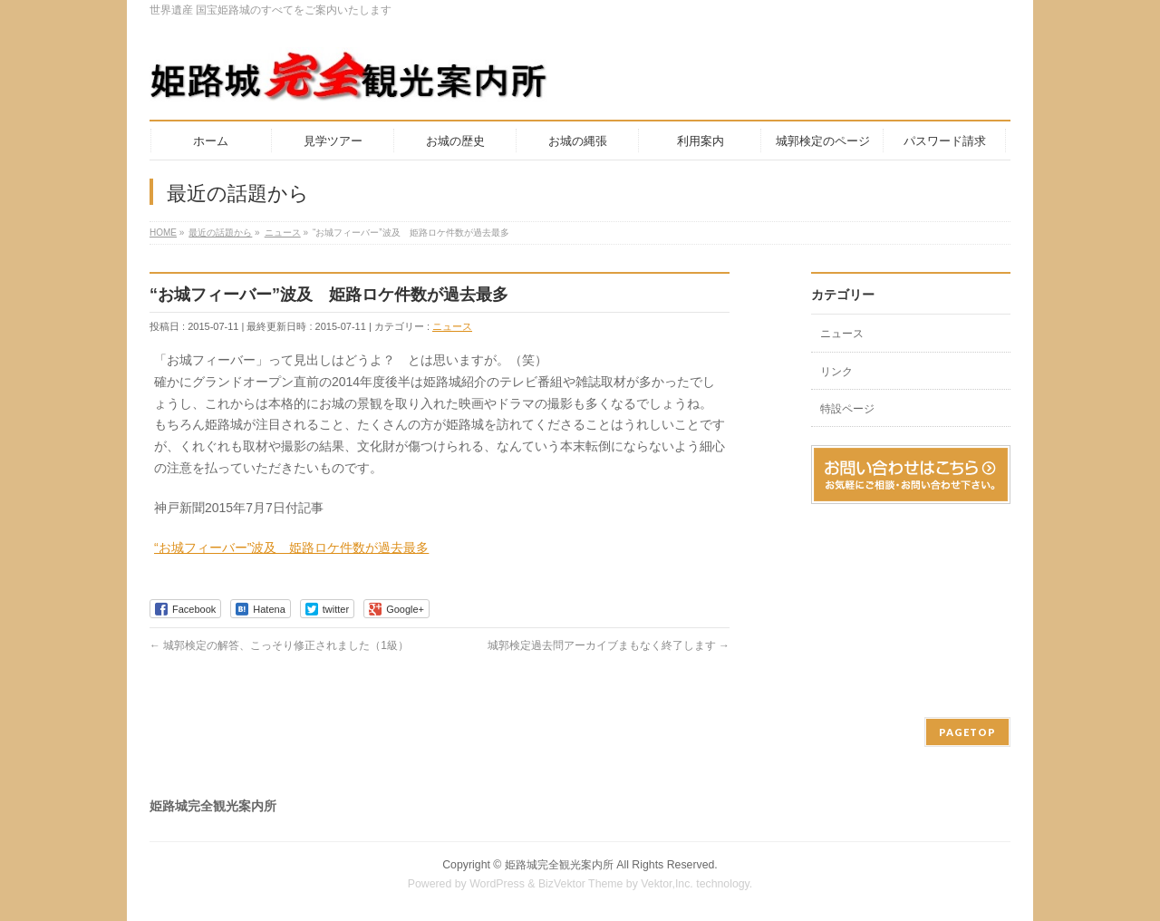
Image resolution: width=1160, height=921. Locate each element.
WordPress (497, 883)
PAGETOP (967, 732)
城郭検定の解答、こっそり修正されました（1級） (279, 645)
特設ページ (847, 408)
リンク (836, 371)
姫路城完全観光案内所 (559, 864)
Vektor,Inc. (667, 883)
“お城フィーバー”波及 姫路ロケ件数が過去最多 (291, 547)
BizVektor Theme (581, 883)
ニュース (452, 326)
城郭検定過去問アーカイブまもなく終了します (609, 645)
